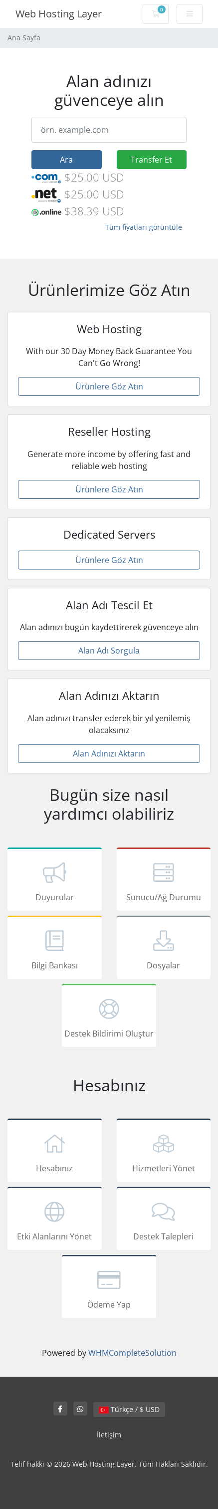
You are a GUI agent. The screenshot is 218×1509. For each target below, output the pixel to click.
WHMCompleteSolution (132, 1352)
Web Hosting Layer (58, 13)
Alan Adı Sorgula (109, 650)
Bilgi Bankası (54, 949)
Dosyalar (164, 949)
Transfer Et (151, 159)
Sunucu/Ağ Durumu (164, 881)
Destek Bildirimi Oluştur (109, 1017)
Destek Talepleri (164, 1220)
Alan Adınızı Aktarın (109, 753)
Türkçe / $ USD (129, 1409)
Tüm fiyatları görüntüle (143, 227)
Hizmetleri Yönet (164, 1152)
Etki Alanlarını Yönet (54, 1220)
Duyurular (54, 881)
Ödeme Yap (109, 1288)
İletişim (109, 1434)
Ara (66, 159)
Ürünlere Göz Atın (109, 386)
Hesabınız (54, 1152)
